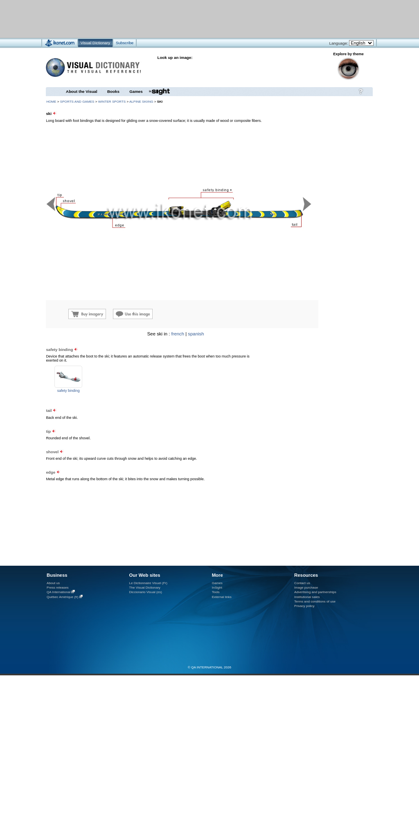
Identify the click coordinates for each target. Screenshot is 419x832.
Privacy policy (304, 606)
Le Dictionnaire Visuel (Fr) (148, 583)
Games (135, 91)
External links (222, 597)
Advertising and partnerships (315, 592)
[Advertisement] (101, 403)
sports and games (77, 101)
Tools (216, 592)
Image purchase (306, 587)
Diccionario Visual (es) (145, 592)
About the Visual (81, 91)
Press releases (58, 587)
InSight (217, 587)
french (178, 333)
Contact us (302, 583)
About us (53, 583)
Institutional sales (307, 597)
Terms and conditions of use (315, 601)
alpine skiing (141, 101)
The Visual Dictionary (144, 587)
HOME (51, 101)
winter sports (112, 101)
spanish (196, 333)
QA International (58, 592)
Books (113, 91)
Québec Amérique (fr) (63, 597)
